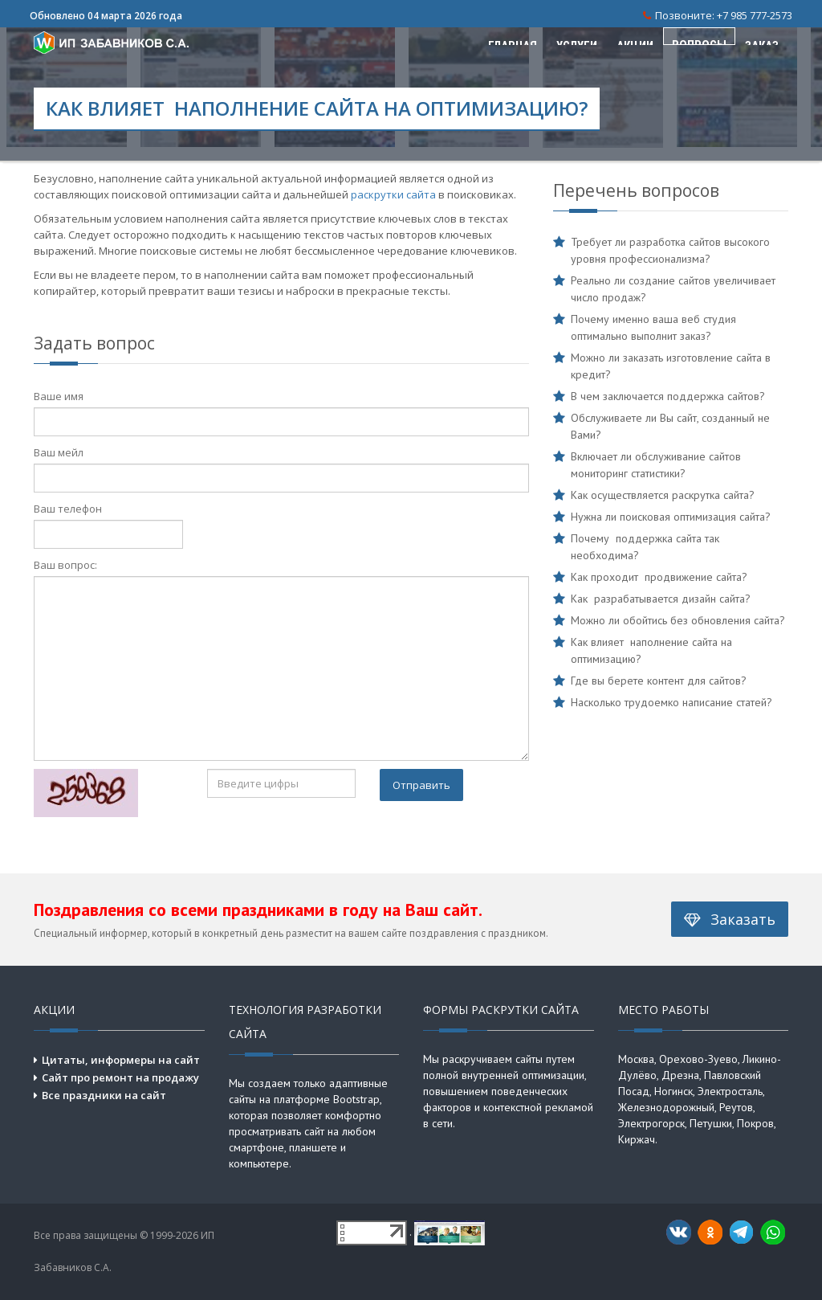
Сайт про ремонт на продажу (120, 1077)
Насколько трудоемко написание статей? (671, 702)
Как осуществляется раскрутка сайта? (663, 495)
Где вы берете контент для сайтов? (659, 680)
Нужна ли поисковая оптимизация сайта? (671, 516)
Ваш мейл (58, 452)
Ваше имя (58, 396)
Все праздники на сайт (104, 1095)
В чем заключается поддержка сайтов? (668, 396)
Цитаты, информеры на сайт (121, 1060)
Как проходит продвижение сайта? (659, 577)
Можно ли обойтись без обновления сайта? (678, 620)
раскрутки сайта (393, 194)
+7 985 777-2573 (754, 15)
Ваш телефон (68, 508)
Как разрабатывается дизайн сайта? (661, 598)
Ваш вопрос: (65, 565)
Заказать (729, 919)
